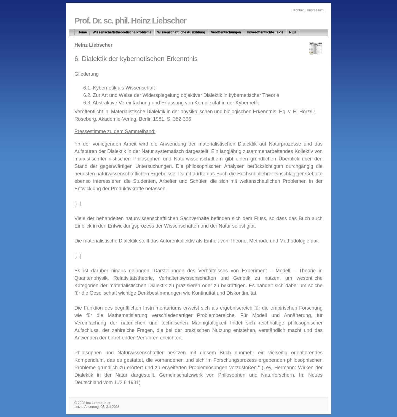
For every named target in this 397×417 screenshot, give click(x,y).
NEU (292, 32)
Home (82, 32)
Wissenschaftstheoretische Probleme (122, 32)
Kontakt (299, 10)
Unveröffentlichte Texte (265, 32)
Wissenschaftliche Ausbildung (181, 32)
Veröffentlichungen (226, 32)
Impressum (315, 10)
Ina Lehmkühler (98, 403)
